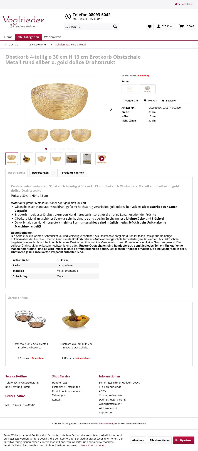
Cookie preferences (110, 395)
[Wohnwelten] (53, 37)
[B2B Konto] (165, 26)
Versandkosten (106, 423)
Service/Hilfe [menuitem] (184, 4)
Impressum (106, 412)
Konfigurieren (183, 440)
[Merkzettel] (150, 26)
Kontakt (56, 399)
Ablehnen (138, 440)
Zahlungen (58, 395)
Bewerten (169, 100)
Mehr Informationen (93, 445)
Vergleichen (130, 100)
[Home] (8, 37)
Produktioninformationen (67, 391)
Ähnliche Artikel (18, 297)
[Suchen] (115, 26)
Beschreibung (16, 172)
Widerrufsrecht (108, 408)
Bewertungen (43, 173)
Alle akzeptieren (160, 440)
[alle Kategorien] (28, 37)
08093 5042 (15, 396)
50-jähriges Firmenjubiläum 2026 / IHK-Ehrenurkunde (119, 385)
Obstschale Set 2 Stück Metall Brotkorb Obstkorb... (30, 345)
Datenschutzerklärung (112, 399)
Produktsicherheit (73, 172)
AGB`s (102, 391)
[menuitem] (91, 26)
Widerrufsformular (110, 404)
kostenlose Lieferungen (66, 387)
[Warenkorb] (187, 26)
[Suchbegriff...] (91, 26)
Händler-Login (60, 382)
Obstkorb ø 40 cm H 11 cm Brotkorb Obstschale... (76, 345)
